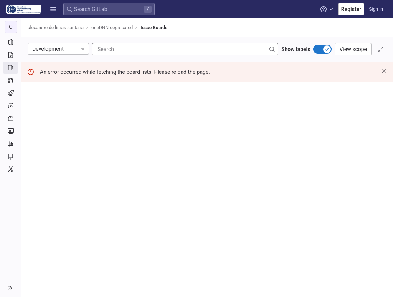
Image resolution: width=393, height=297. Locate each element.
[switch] (322, 49)
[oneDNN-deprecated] (10, 27)
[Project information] (10, 42)
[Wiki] (10, 156)
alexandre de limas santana (56, 27)
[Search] (143, 49)
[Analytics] (10, 144)
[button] (53, 9)
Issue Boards (153, 27)
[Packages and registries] (10, 118)
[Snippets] (10, 169)
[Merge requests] (10, 80)
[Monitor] (10, 131)
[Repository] (10, 55)
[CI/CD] (10, 93)
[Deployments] (10, 106)
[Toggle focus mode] (381, 49)
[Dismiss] (383, 71)
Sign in (376, 9)
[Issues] (10, 68)
